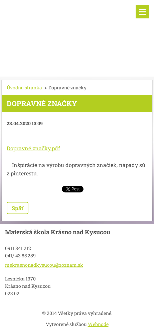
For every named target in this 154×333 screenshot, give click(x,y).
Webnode (98, 324)
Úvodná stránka (24, 87)
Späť (17, 208)
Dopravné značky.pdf (33, 148)
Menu (142, 11)
